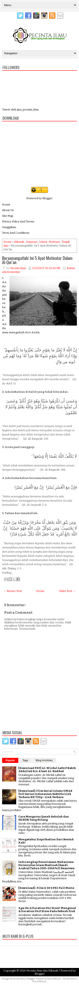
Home (6, 204)
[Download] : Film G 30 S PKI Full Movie (46, 887)
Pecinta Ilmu (19, 978)
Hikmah (19, 241)
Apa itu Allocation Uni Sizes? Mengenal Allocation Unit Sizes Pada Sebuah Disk (47, 909)
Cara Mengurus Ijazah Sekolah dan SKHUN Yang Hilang (43, 818)
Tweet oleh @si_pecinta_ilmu (20, 109)
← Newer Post (12, 591)
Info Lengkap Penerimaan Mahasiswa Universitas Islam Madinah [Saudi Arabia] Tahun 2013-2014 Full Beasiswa (46, 865)
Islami (43, 241)
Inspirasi (31, 241)
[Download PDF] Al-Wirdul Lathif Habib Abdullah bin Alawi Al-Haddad (47, 769)
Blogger (47, 198)
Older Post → (67, 591)
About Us (8, 210)
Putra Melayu (54, 978)
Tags (25, 760)
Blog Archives (44, 760)
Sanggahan (9, 227)
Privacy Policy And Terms (18, 221)
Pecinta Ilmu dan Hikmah (42, 970)
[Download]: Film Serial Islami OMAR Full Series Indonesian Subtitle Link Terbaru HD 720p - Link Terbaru (45, 794)
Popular (10, 760)
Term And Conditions (15, 232)
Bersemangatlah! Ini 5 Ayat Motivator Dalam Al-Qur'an (37, 260)
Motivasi (54, 241)
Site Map (7, 215)
